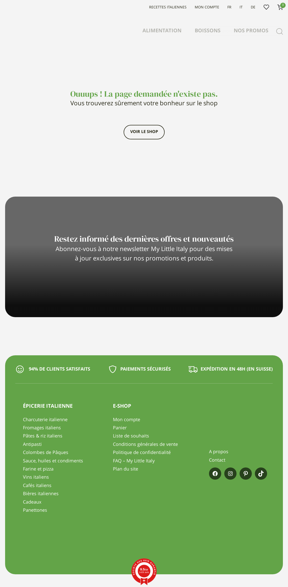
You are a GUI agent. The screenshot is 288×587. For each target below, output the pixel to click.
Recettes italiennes (168, 7)
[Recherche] (279, 31)
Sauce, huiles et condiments (53, 461)
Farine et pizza (38, 469)
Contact (217, 460)
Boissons (207, 31)
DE (253, 7)
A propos (218, 452)
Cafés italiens (37, 485)
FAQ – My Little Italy (134, 461)
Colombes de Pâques (45, 452)
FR (229, 7)
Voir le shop (144, 132)
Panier (120, 428)
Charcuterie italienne (45, 420)
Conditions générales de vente (145, 444)
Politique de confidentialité (142, 452)
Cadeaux (32, 502)
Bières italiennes (41, 494)
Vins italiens (36, 477)
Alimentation (161, 31)
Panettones (35, 510)
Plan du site (125, 469)
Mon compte (207, 7)
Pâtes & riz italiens (42, 436)
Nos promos (251, 31)
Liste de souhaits (266, 7)
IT (241, 7)
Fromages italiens (42, 428)
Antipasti (32, 444)
